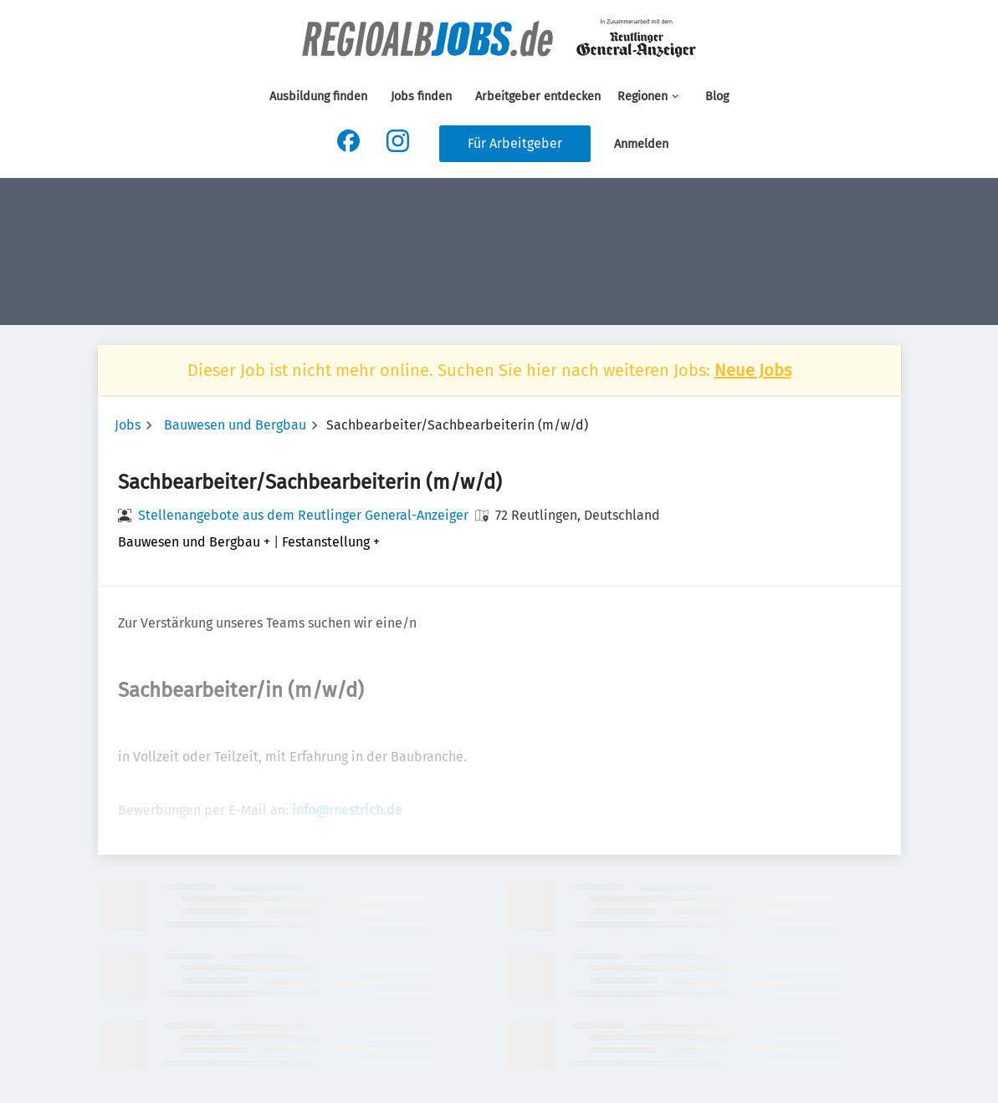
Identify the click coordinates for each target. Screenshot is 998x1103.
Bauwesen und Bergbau (235, 425)
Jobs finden (421, 96)
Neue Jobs (752, 370)
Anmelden (641, 144)
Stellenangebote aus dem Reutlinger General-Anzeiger (303, 515)
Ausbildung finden (318, 96)
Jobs (128, 425)
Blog (717, 96)
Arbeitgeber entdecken (538, 96)
